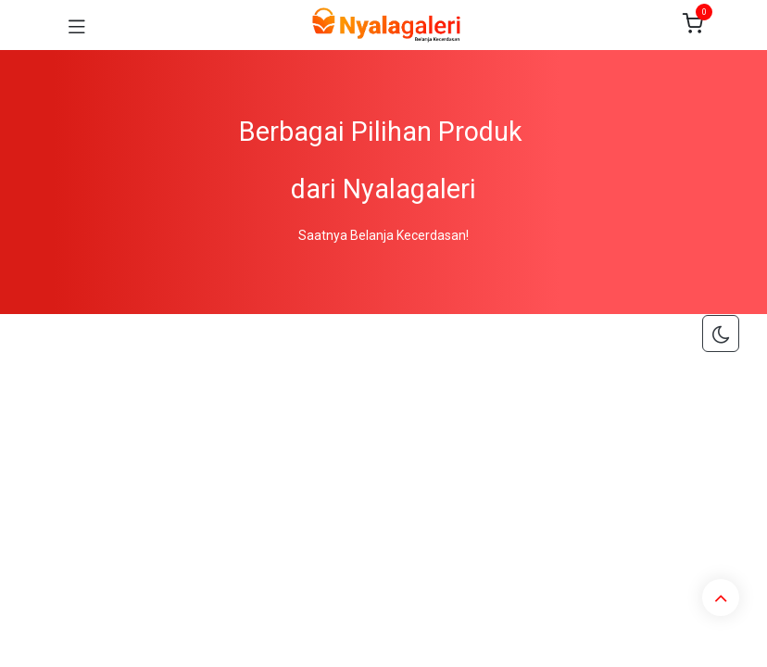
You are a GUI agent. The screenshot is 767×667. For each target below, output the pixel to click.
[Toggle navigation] (77, 25)
